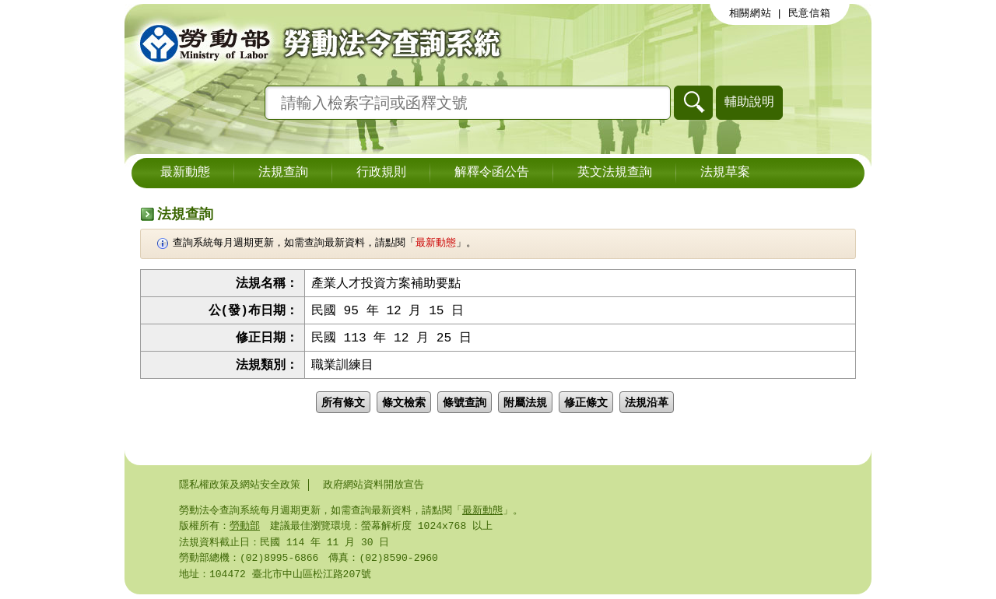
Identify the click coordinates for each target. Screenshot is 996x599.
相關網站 (750, 13)
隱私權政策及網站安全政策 (239, 485)
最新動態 (185, 172)
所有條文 (343, 405)
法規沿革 (646, 405)
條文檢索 (404, 405)
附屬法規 (525, 405)
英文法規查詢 (614, 172)
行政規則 (381, 172)
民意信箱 (809, 13)
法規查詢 (283, 172)
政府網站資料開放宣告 (373, 485)
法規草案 (725, 172)
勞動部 (245, 527)
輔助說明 (749, 101)
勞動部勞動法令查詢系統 (315, 42)
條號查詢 (464, 405)
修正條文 (586, 405)
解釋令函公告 (491, 172)
